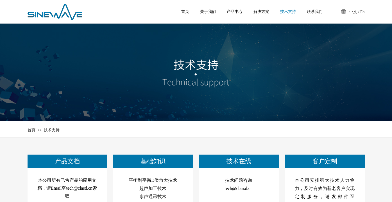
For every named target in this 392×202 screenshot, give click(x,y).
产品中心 (235, 12)
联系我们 (315, 12)
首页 (31, 130)
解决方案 (261, 12)
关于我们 (208, 12)
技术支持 (52, 130)
